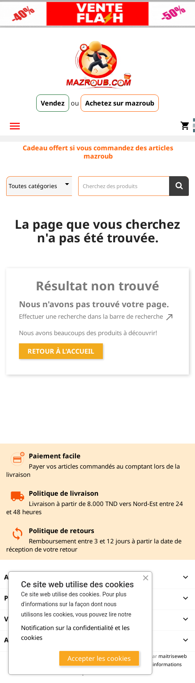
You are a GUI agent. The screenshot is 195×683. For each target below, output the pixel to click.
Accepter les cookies (99, 658)
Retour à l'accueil (61, 351)
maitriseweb (172, 656)
